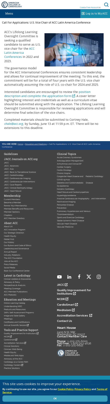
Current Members (12, 199)
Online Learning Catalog (14, 303)
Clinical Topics (66, 154)
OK (55, 398)
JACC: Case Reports (13, 185)
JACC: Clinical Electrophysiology (18, 188)
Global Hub (9, 239)
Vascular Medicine (65, 227)
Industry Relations (12, 255)
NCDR (6, 336)
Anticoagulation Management (70, 161)
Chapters (8, 215)
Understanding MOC (13, 306)
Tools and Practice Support (21, 330)
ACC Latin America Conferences (19, 53)
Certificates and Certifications (17, 322)
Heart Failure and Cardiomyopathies (73, 192)
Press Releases (11, 264)
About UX (8, 226)
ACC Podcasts (10, 295)
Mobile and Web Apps (14, 355)
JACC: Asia (9, 169)
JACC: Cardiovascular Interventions (19, 181)
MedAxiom (64, 310)
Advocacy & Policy (12, 282)
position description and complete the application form (47, 94)
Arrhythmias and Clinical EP (69, 164)
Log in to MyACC (93, 13)
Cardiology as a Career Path (16, 362)
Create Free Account (89, 7)
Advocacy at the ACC (13, 359)
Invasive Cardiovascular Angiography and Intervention (81, 198)
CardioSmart (9, 340)
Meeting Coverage (12, 288)
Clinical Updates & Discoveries (17, 279)
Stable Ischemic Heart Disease (70, 220)
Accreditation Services (14, 343)
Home (20, 144)
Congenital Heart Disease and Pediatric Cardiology (80, 176)
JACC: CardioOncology (14, 175)
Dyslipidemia (63, 186)
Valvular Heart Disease (67, 224)
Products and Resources (15, 309)
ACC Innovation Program (14, 229)
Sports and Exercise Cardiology (70, 217)
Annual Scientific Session (15, 325)
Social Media (9, 267)
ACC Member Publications (15, 291)
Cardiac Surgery (64, 167)
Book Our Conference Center (17, 271)
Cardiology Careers (12, 365)
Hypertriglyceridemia (66, 195)
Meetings (8, 319)
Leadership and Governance (16, 248)
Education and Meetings (36, 144)
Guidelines (11, 154)
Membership (12, 195)
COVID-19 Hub (63, 179)
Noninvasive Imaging (66, 202)
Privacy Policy (83, 389)
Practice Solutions (12, 368)
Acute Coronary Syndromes (69, 157)
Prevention (61, 208)
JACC (6, 163)
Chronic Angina (63, 173)
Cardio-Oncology (64, 170)
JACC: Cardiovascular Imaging (17, 178)
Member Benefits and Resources (18, 209)
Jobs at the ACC (11, 261)
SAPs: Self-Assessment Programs (19, 312)
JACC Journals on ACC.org (21, 159)
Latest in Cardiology (17, 275)
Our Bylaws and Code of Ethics (17, 245)
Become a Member (12, 202)
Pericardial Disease (65, 205)
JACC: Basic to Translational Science (20, 172)
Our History (9, 242)
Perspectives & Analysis (14, 285)
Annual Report (10, 252)
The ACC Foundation (13, 258)
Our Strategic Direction (14, 233)
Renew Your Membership (15, 205)
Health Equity (10, 236)
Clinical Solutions (11, 346)
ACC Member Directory (14, 218)
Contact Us (64, 321)
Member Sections (12, 212)
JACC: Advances (11, 166)
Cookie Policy (65, 389)
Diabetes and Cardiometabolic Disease (75, 183)
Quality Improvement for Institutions (20, 333)
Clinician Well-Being (13, 349)
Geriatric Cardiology (65, 189)
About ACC (11, 223)
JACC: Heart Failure (12, 191)
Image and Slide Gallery (14, 316)
